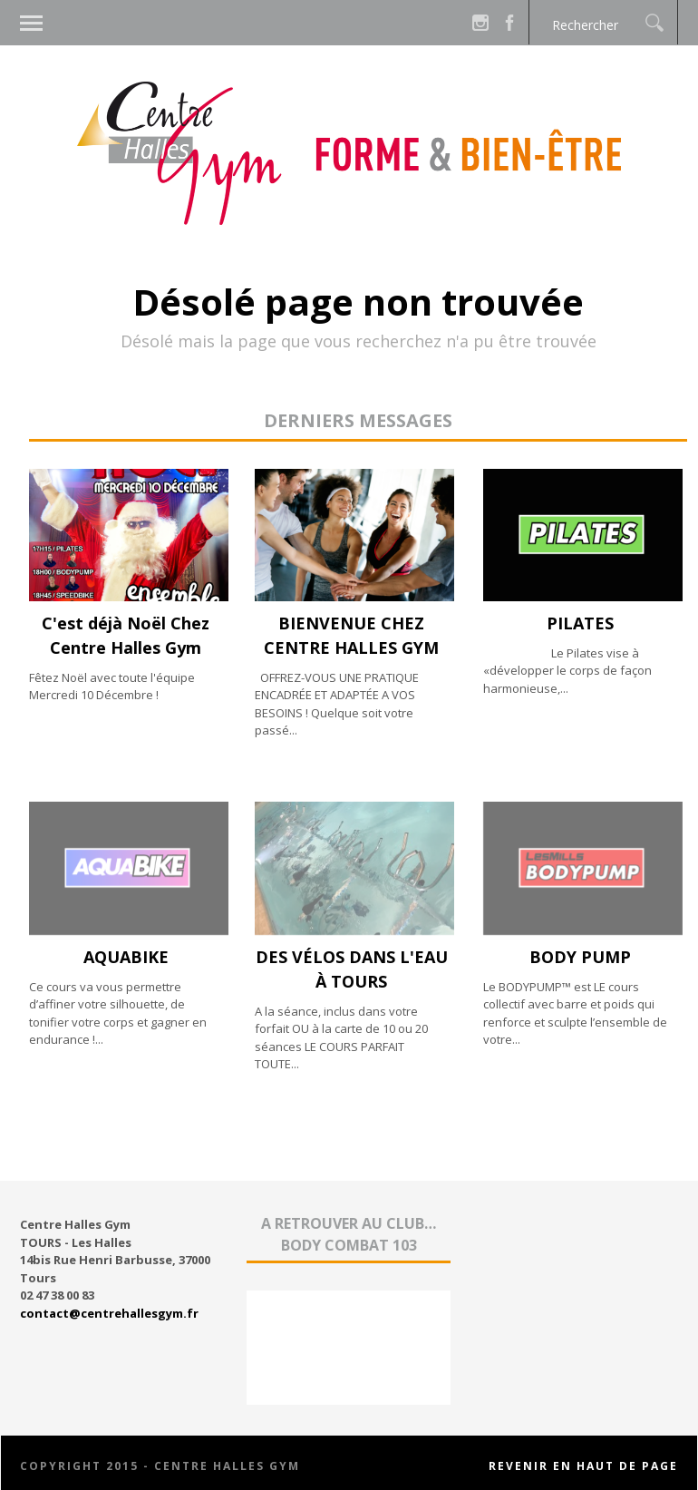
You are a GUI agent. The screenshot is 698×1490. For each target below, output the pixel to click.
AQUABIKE (126, 957)
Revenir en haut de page (583, 1466)
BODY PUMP (580, 957)
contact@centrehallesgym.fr (109, 1313)
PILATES (580, 623)
